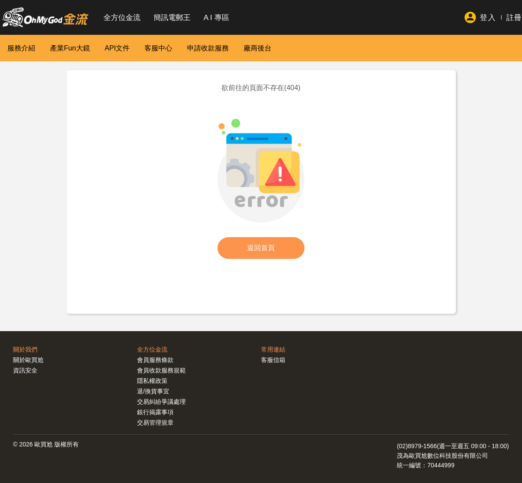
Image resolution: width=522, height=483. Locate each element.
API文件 (117, 48)
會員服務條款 (155, 359)
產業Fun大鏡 (70, 48)
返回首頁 (261, 248)
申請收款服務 (208, 48)
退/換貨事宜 (153, 391)
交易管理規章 (155, 422)
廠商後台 (257, 48)
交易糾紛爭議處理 (161, 401)
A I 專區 (216, 17)
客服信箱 (273, 359)
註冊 (514, 17)
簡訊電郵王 (172, 17)
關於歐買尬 (28, 359)
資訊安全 (25, 370)
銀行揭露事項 (155, 412)
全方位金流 (122, 17)
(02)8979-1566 (417, 446)
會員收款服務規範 (161, 370)
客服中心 (158, 48)
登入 (487, 17)
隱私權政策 (152, 380)
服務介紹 (21, 48)
